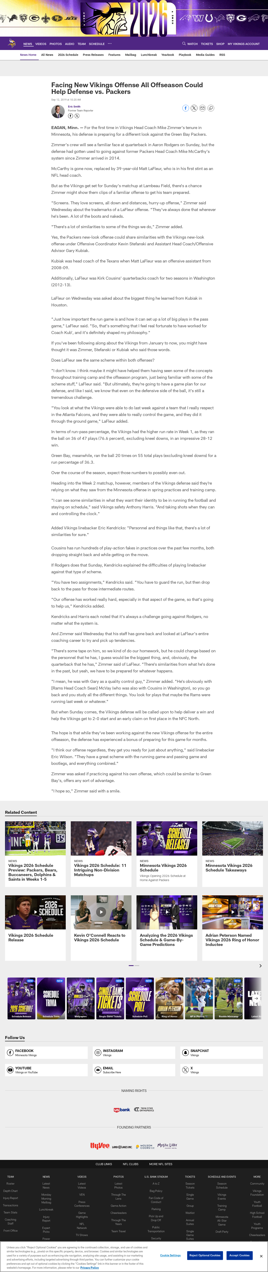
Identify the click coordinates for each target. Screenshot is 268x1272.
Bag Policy (155, 1190)
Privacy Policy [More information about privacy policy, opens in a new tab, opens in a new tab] (89, 1267)
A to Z (155, 1183)
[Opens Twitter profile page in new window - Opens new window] (77, 115)
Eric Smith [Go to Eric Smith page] (74, 106)
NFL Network (83, 1221)
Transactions (14, 1207)
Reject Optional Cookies (205, 1256)
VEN (83, 1193)
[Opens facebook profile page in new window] (46, 1053)
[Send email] (202, 110)
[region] (134, 1256)
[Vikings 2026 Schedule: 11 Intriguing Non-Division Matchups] (101, 851)
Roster (14, 1183)
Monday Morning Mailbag (49, 1197)
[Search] (184, 43)
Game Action (118, 1204)
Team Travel (118, 1228)
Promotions (253, 1238)
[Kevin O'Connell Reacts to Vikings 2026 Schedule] (101, 921)
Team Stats (14, 1214)
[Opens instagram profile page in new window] (134, 1053)
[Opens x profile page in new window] (221, 1070)
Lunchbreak (48, 1207)
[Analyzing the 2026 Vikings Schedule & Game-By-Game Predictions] (167, 923)
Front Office (14, 1231)
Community (253, 1183)
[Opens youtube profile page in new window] (46, 1070)
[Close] (261, 1256)
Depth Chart (14, 1190)
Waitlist (188, 1210)
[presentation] (261, 966)
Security (155, 1235)
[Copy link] (210, 108)
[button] (131, 965)
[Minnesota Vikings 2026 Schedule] (167, 854)
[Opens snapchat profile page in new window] (221, 1053)
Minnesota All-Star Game (219, 1218)
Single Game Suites (188, 1232)
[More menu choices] (109, 43)
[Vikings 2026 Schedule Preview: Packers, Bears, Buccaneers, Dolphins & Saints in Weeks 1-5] (35, 853)
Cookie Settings (170, 1256)
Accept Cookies (239, 1256)
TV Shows (83, 1228)
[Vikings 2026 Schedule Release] (35, 921)
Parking (155, 1207)
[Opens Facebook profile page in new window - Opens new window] (70, 115)
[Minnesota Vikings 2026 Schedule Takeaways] (232, 849)
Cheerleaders (118, 1210)
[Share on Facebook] (185, 110)
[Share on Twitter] (194, 110)
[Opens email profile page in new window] (134, 1070)
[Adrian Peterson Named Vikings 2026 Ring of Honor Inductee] (232, 923)
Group (188, 1204)
